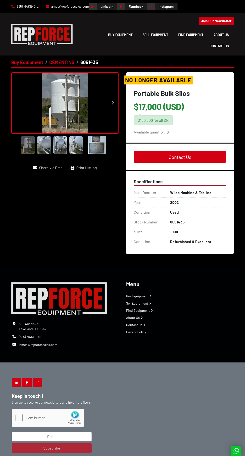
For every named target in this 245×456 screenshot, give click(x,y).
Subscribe (51, 448)
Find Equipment (190, 35)
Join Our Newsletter (216, 21)
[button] (120, 34)
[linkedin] (103, 6)
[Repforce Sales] (59, 298)
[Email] (52, 436)
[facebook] (132, 6)
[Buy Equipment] (27, 62)
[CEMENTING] (61, 62)
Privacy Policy (136, 332)
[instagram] (162, 6)
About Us (221, 35)
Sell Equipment (155, 35)
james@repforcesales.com (69, 6)
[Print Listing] (83, 167)
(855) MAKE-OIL (27, 6)
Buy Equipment (120, 35)
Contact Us (219, 46)
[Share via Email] (48, 167)
